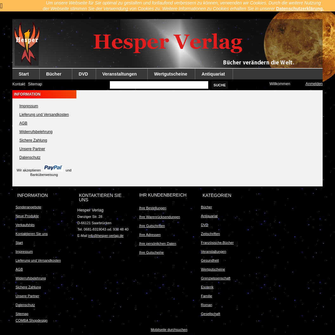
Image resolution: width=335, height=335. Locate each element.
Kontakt (18, 84)
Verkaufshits (25, 225)
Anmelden (314, 84)
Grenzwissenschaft (215, 278)
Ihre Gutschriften (152, 226)
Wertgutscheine (170, 74)
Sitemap (35, 84)
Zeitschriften (210, 234)
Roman (206, 305)
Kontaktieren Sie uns (32, 234)
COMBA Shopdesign (32, 320)
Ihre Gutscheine (151, 252)
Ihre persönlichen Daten (157, 243)
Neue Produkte (27, 216)
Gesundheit (210, 260)
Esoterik (207, 287)
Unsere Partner (32, 149)
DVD (83, 74)
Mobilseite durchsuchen (169, 330)
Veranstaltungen (120, 75)
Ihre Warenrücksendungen (159, 217)
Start (23, 75)
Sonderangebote (28, 207)
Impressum (28, 106)
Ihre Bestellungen (152, 208)
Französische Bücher (217, 243)
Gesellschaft (210, 314)
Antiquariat (213, 74)
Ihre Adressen (150, 235)
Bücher (54, 75)
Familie (206, 296)
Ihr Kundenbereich (162, 195)
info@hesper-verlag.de (105, 236)
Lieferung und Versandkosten (44, 114)
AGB (23, 123)
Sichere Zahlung (33, 140)
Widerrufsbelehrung (36, 132)
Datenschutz (30, 157)
